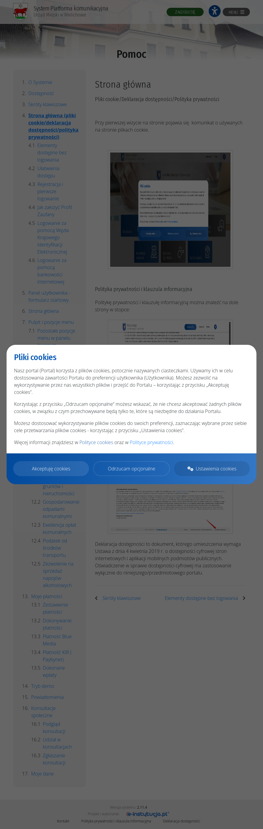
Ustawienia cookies (211, 468)
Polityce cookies (96, 442)
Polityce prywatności (151, 442)
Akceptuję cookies (51, 468)
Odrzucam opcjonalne (131, 468)
